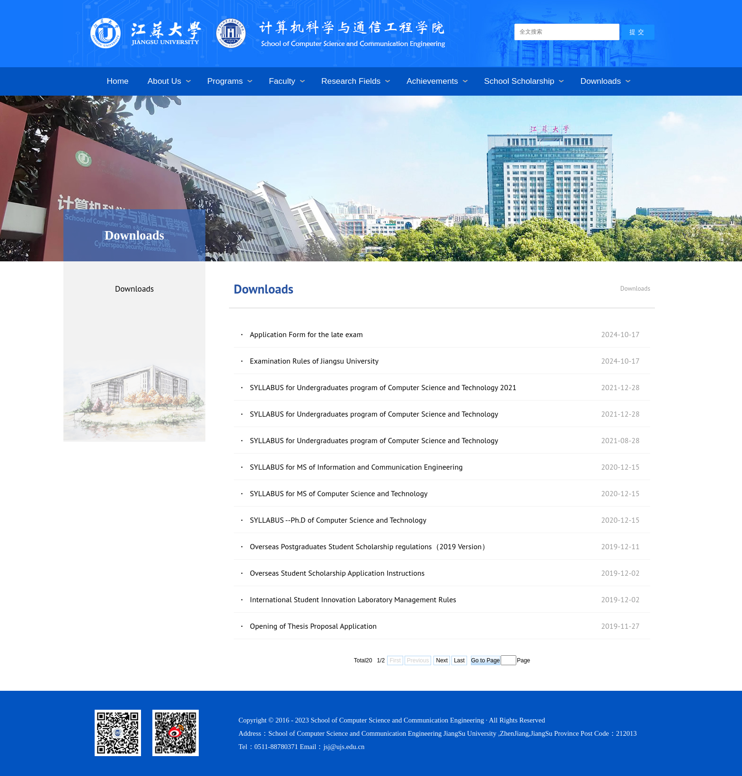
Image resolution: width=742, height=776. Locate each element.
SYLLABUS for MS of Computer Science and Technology (338, 493)
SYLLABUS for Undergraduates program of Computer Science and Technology (374, 414)
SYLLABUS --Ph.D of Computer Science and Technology (338, 520)
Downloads (134, 288)
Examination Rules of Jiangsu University (314, 361)
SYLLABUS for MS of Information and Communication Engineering (356, 467)
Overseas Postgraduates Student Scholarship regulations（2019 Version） (369, 546)
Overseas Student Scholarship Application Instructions (337, 573)
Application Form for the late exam (306, 334)
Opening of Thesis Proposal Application (313, 626)
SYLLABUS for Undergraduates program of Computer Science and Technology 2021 (383, 387)
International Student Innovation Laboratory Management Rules (353, 599)
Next (442, 660)
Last (459, 660)
